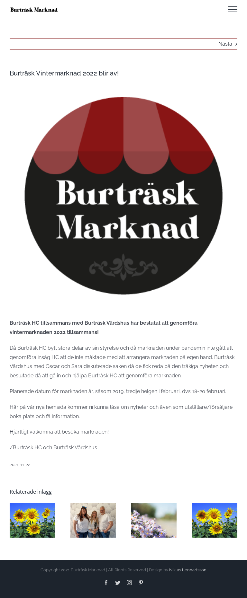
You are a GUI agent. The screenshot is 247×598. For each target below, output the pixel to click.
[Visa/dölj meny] (232, 9)
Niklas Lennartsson (187, 569)
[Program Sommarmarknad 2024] (93, 506)
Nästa (225, 44)
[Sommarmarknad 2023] (214, 506)
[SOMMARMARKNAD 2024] (154, 506)
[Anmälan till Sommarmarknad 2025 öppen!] (32, 506)
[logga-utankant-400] (123, 195)
